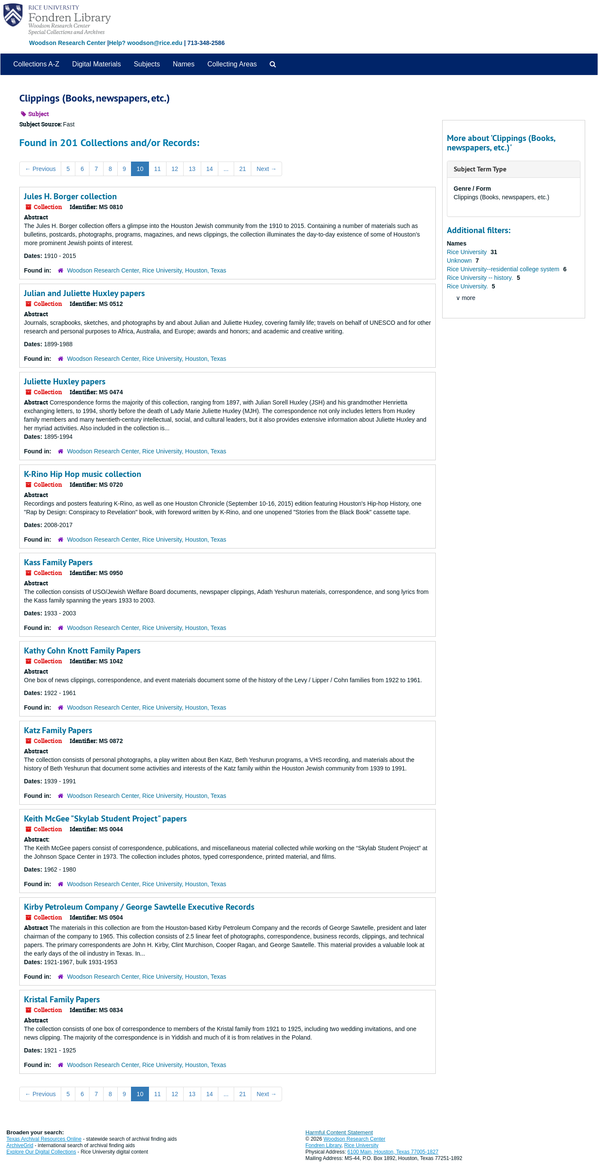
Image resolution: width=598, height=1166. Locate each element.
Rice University (467, 252)
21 (242, 168)
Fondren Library (324, 1145)
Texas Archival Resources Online (43, 1139)
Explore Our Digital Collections (41, 1152)
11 (157, 168)
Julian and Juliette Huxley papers (84, 293)
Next (266, 168)
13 (192, 168)
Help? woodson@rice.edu (145, 42)
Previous (40, 168)
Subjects (147, 64)
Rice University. (468, 286)
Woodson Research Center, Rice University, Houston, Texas (146, 270)
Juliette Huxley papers (64, 381)
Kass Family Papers (58, 562)
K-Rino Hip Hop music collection (82, 474)
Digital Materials (96, 64)
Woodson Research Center (67, 42)
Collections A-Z (36, 64)
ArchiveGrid (19, 1145)
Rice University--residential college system (504, 269)
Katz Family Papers (58, 730)
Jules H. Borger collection (70, 196)
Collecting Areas (232, 64)
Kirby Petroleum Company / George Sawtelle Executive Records (139, 906)
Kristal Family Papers (62, 999)
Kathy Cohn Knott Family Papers (82, 650)
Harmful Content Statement (339, 1132)
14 (209, 168)
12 (175, 168)
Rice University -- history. (481, 277)
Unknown (460, 260)
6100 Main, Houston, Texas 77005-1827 (393, 1152)
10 (140, 168)
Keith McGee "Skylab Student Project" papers (105, 818)
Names (184, 64)
